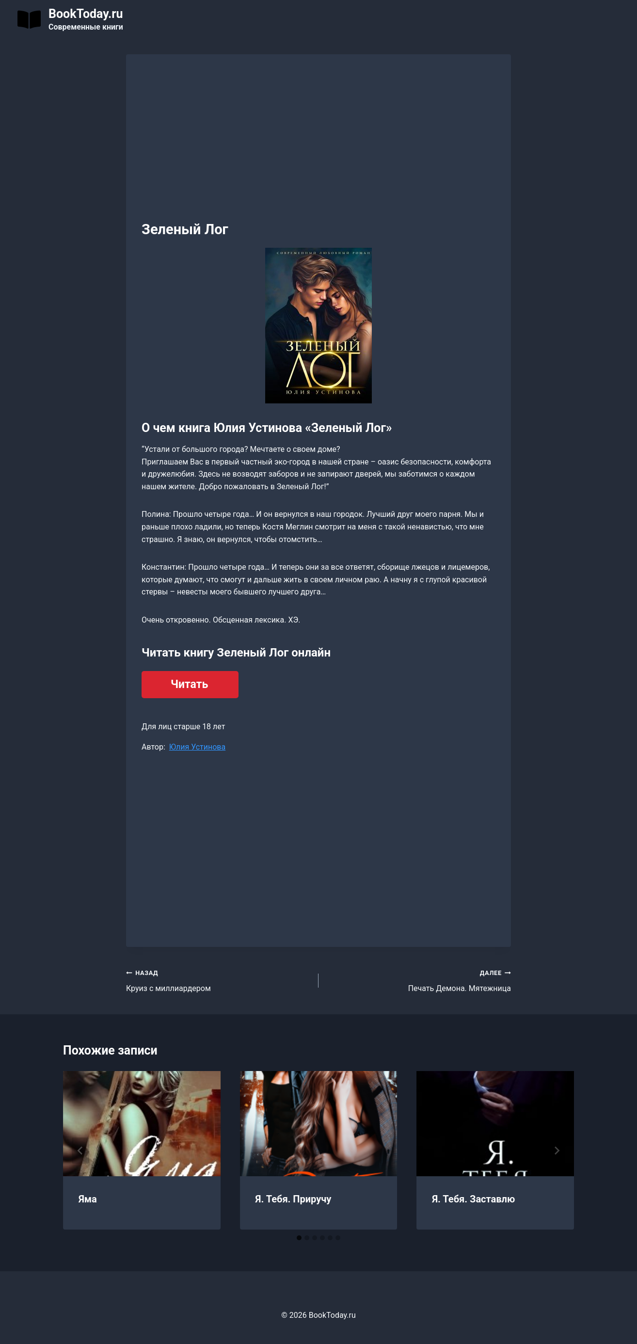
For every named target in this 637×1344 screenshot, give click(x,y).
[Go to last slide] (80, 1150)
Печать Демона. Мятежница (418, 979)
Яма (88, 1199)
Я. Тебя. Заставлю (473, 1199)
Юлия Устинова (197, 747)
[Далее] (556, 1150)
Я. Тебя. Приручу (293, 1199)
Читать (189, 684)
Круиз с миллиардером (218, 979)
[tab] (299, 1237)
